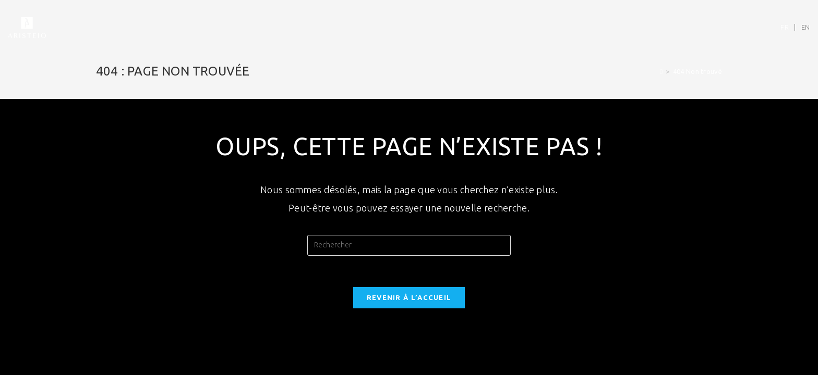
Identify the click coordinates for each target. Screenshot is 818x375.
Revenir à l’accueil (409, 297)
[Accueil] (661, 71)
